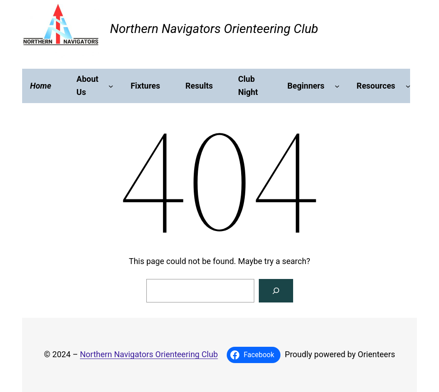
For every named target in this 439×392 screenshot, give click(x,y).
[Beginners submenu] (337, 86)
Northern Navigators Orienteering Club (214, 28)
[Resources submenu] (408, 86)
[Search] (276, 290)
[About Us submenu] (110, 86)
